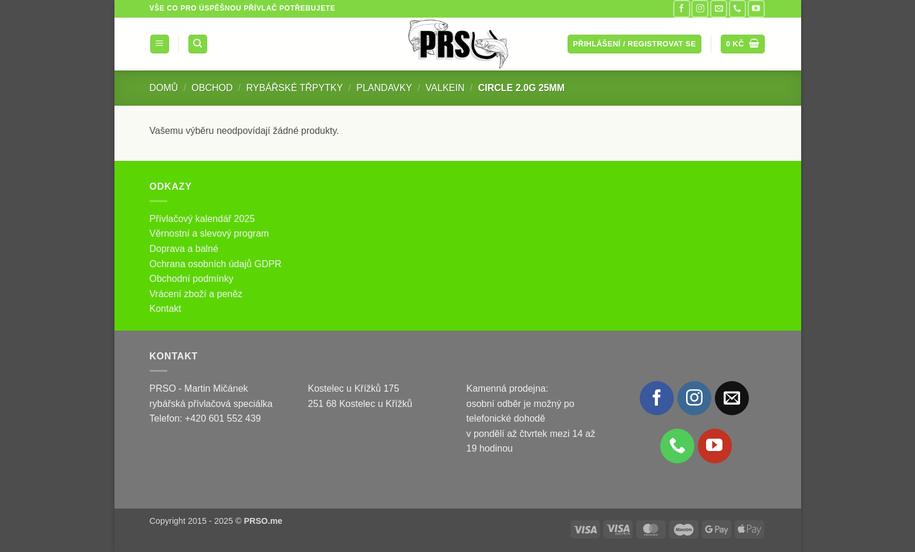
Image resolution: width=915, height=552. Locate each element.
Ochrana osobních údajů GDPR (216, 264)
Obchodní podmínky (192, 279)
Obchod (211, 88)
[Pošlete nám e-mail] (718, 8)
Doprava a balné (184, 249)
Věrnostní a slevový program (209, 233)
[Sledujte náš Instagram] (699, 8)
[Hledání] (197, 44)
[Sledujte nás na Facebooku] (681, 8)
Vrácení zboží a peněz (196, 294)
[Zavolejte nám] (737, 8)
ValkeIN (445, 88)
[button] (159, 44)
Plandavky (384, 88)
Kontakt (165, 309)
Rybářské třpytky (295, 88)
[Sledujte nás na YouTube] (756, 8)
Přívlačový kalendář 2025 (202, 219)
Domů (164, 88)
